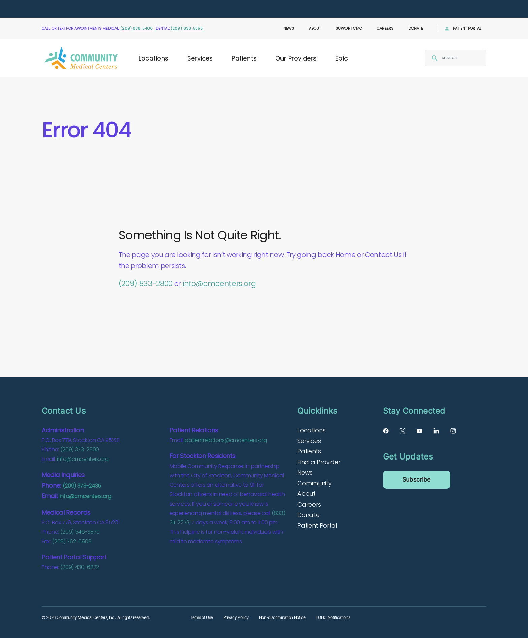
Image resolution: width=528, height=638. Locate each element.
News (288, 28)
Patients (244, 58)
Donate (415, 28)
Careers (385, 28)
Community (314, 483)
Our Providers (296, 58)
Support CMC (349, 28)
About (315, 28)
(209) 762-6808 (71, 541)
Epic (341, 58)
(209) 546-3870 (80, 532)
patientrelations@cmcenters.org (226, 440)
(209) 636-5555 (187, 28)
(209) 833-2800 (146, 283)
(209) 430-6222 (79, 567)
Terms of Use (201, 617)
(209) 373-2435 (82, 486)
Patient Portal (467, 28)
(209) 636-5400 (136, 28)
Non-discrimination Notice (282, 617)
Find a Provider (318, 462)
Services (200, 58)
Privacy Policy (236, 617)
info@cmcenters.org (219, 283)
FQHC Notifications (333, 617)
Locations (153, 58)
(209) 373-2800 (79, 449)
